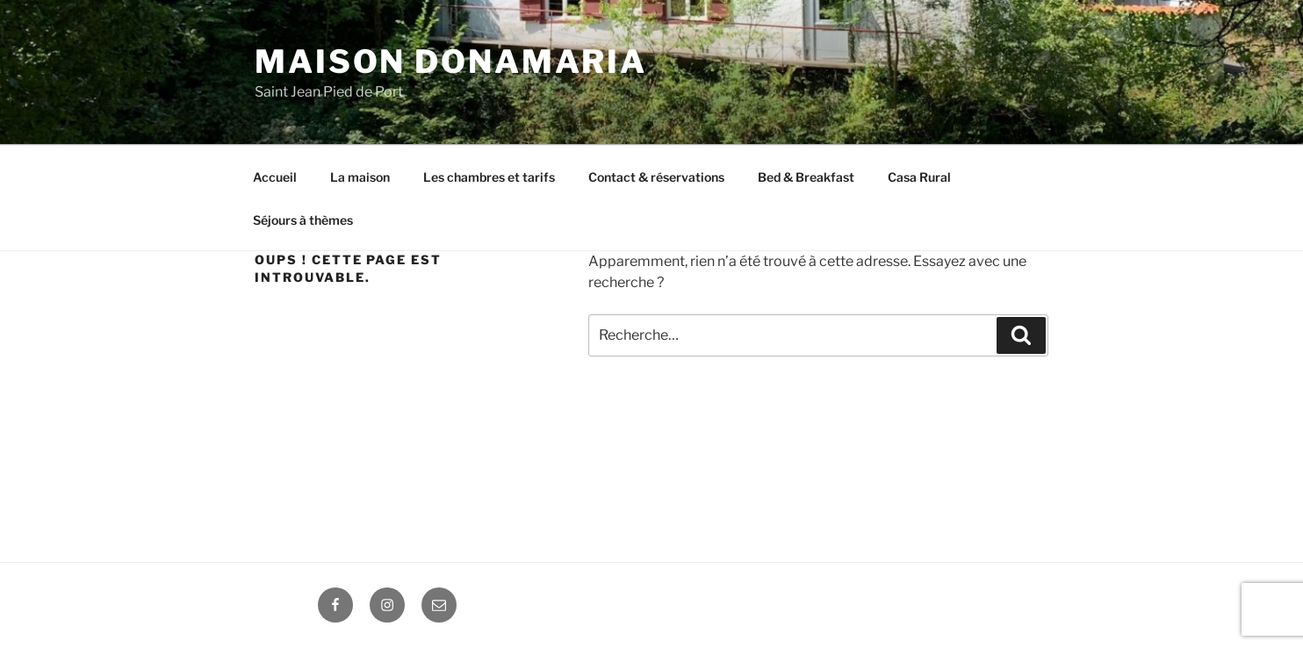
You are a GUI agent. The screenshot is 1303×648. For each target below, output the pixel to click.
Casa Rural (919, 176)
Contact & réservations (656, 176)
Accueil (275, 176)
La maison (360, 176)
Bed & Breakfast (806, 176)
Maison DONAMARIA (451, 61)
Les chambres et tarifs (489, 176)
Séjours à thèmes (303, 219)
